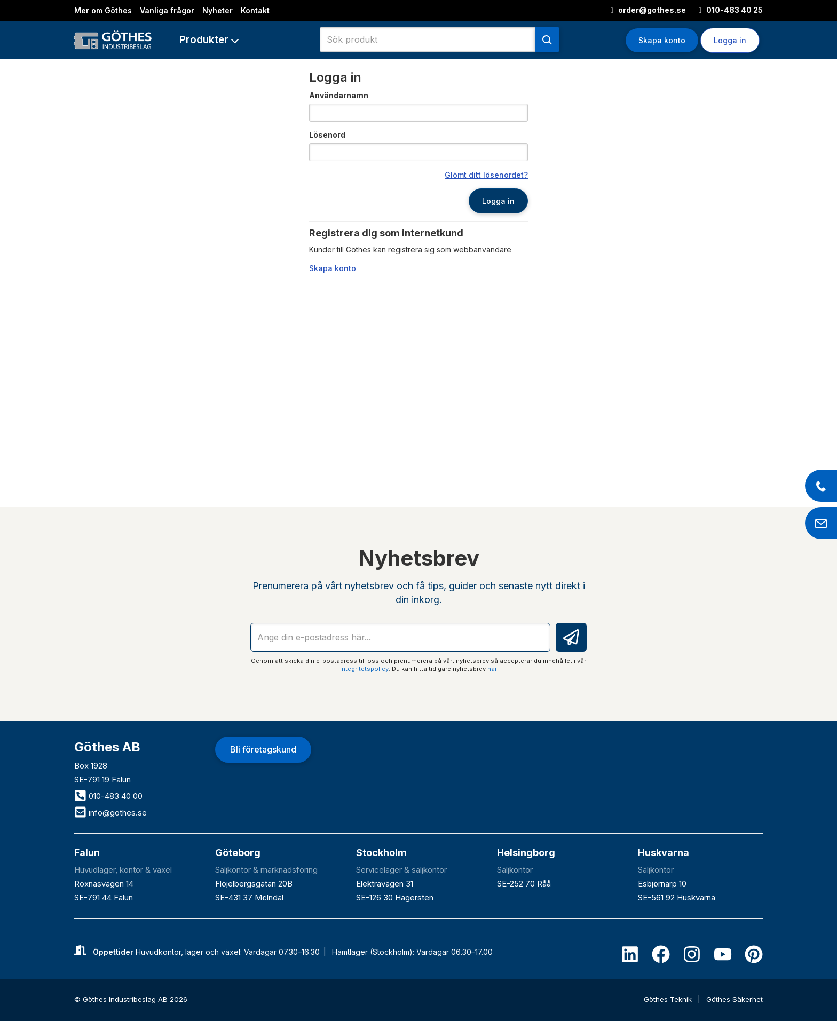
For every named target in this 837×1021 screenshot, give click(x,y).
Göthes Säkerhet (734, 999)
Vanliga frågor (167, 10)
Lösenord (327, 134)
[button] (209, 39)
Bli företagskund (263, 749)
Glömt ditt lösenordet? (486, 174)
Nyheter (217, 10)
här (492, 668)
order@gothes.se (648, 9)
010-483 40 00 (108, 796)
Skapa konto (661, 40)
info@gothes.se (110, 813)
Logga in (730, 40)
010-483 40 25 (731, 9)
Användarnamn (338, 95)
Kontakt (255, 10)
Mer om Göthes (103, 10)
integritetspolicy (364, 668)
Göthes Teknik (669, 999)
